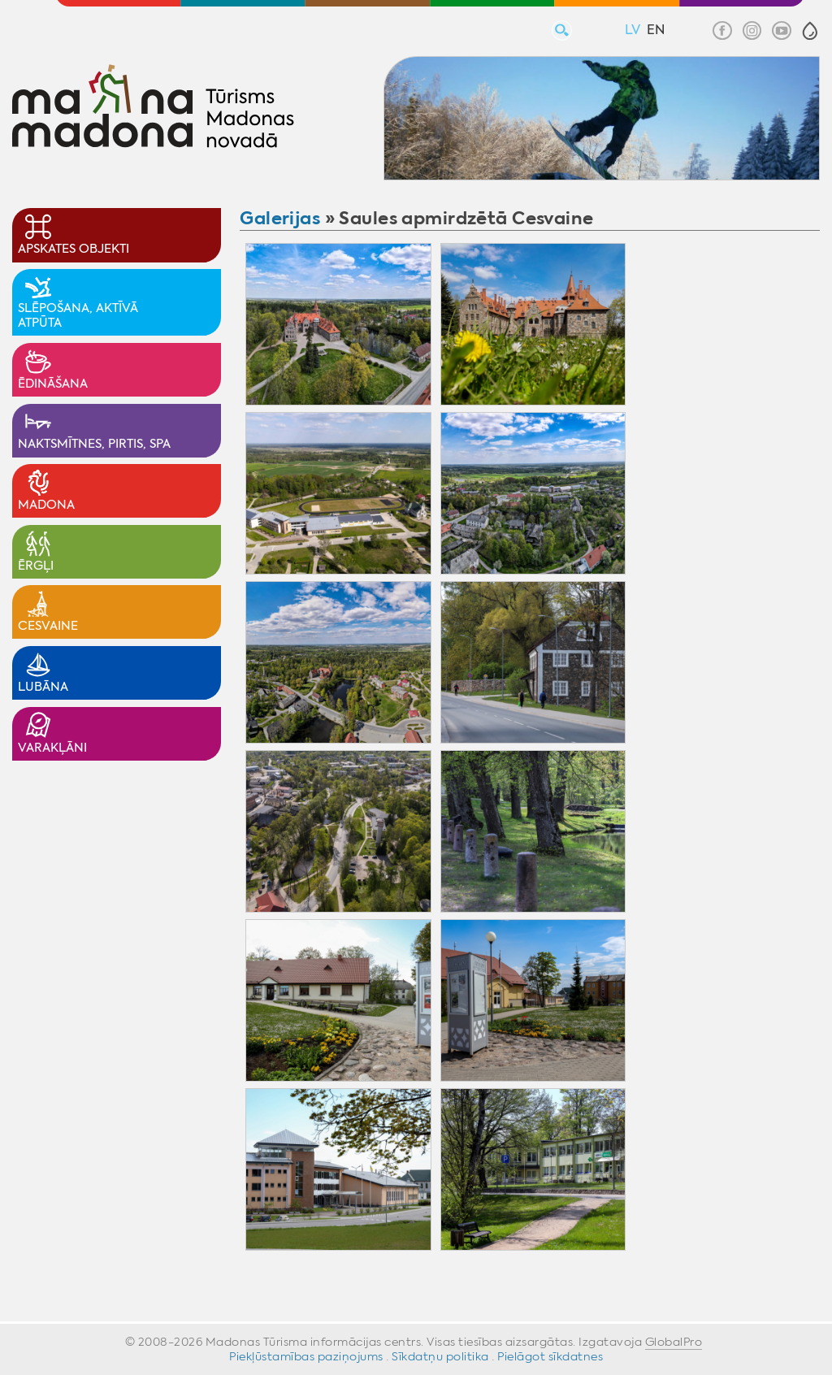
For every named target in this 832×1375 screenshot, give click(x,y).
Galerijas (280, 218)
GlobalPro (674, 1341)
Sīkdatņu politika (440, 1356)
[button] (810, 31)
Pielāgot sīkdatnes (550, 1356)
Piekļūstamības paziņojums (306, 1356)
